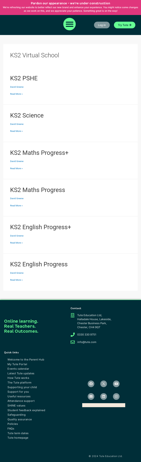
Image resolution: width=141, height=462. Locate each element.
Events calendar (18, 368)
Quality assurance (19, 419)
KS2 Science (27, 115)
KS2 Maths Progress (37, 190)
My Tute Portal (17, 364)
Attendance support (21, 400)
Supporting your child (22, 387)
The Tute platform (19, 382)
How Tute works (18, 378)
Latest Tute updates (21, 373)
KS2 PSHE (24, 78)
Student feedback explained (26, 410)
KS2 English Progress (39, 264)
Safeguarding (16, 414)
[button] (69, 24)
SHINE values (16, 405)
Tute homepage (17, 437)
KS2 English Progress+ (40, 227)
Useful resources (19, 396)
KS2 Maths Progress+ (39, 152)
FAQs (10, 428)
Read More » (16, 94)
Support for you (18, 391)
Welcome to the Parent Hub (25, 359)
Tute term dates (18, 433)
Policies (12, 424)
